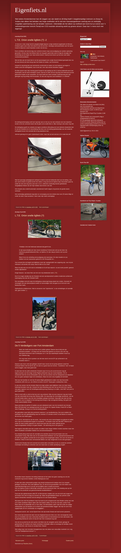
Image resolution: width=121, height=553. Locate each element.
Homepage (45, 540)
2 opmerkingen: (43, 535)
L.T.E (55, 273)
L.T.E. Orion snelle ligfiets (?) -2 (31, 40)
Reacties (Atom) (27, 543)
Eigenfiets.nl (31, 10)
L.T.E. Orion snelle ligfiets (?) (29, 215)
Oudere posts (69, 540)
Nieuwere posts (19, 540)
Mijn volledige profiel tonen (87, 64)
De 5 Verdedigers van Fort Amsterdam (34, 345)
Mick (94, 54)
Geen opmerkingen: (44, 207)
